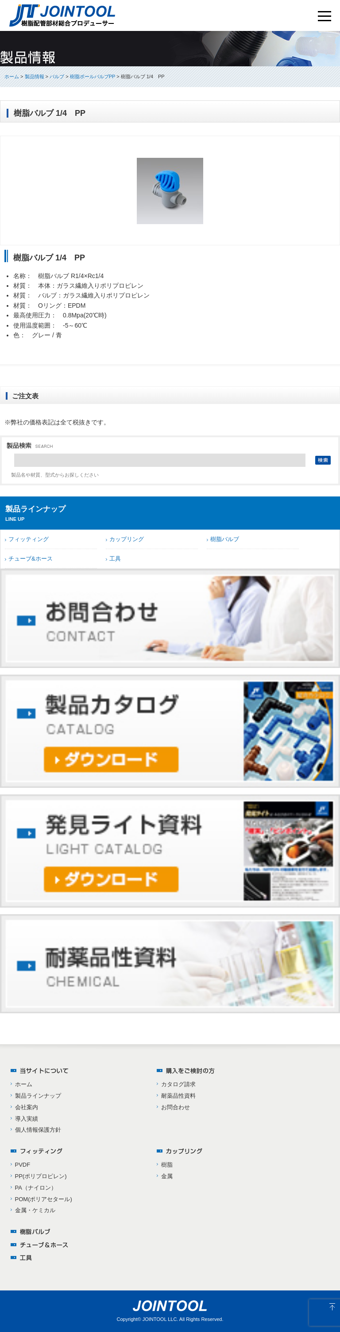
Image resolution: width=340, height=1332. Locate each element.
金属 (167, 1176)
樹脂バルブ (224, 539)
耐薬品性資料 (178, 1095)
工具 (115, 558)
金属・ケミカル (35, 1210)
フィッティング (28, 539)
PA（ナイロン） (36, 1187)
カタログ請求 (178, 1084)
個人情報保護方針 (38, 1129)
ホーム (11, 76)
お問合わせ (175, 1107)
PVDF (23, 1164)
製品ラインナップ (38, 1095)
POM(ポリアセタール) (43, 1199)
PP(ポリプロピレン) (41, 1176)
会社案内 (26, 1107)
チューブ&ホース (30, 558)
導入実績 (26, 1118)
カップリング (126, 539)
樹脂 (167, 1164)
